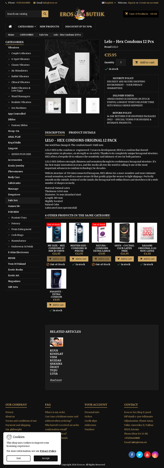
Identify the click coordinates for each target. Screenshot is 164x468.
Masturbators (18, 240)
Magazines (14, 281)
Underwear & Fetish (22, 246)
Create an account (148, 2)
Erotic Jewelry (16, 165)
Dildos (11, 119)
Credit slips (91, 420)
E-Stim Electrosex (18, 252)
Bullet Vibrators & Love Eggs (20, 89)
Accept (45, 458)
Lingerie (13, 148)
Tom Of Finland (17, 264)
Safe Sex (13, 200)
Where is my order (55, 412)
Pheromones (15, 171)
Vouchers (89, 429)
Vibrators (13, 47)
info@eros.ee (50, 2)
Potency (15, 223)
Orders (88, 416)
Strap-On (13, 131)
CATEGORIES (26, 26)
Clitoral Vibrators (20, 82)
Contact (131, 404)
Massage (13, 188)
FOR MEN (13, 212)
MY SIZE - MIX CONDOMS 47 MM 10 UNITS (56, 248)
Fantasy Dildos (19, 125)
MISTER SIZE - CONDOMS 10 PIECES (79, 248)
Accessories (15, 160)
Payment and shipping (17, 425)
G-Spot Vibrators (20, 59)
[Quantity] (121, 62)
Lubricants (14, 183)
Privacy (9, 412)
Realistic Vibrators (21, 102)
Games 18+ (14, 206)
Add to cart (144, 62)
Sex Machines (18, 108)
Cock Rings (17, 235)
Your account (96, 404)
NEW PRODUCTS (49, 26)
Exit (18, 458)
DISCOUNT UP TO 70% (78, 26)
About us (10, 416)
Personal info (92, 412)
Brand (107, 47)
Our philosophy (13, 429)
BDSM (11, 258)
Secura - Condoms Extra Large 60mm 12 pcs (101, 249)
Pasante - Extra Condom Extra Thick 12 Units (56, 297)
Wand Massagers (20, 96)
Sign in (131, 2)
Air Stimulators (19, 70)
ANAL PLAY (14, 136)
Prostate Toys (19, 217)
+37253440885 (23, 2)
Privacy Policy (48, 451)
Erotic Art (13, 275)
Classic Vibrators (20, 65)
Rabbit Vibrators (20, 76)
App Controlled (17, 113)
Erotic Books (15, 269)
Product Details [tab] (82, 132)
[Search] (26, 14)
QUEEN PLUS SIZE (21, 154)
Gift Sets (13, 287)
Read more (56, 380)
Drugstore (14, 194)
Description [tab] (55, 132)
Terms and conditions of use (21, 420)
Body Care (14, 177)
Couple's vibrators (21, 53)
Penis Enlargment (21, 229)
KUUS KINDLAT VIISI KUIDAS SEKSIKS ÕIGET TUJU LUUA (56, 362)
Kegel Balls (14, 142)
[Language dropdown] (109, 3)
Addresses (90, 425)
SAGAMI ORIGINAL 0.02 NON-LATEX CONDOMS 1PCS (147, 249)
